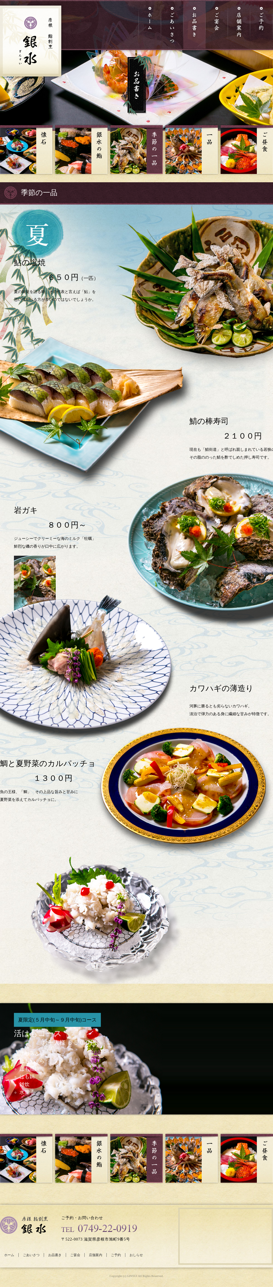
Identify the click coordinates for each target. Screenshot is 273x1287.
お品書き (55, 1255)
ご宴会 (75, 1255)
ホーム (9, 1255)
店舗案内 (95, 1255)
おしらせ (136, 1255)
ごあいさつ (31, 1255)
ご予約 (116, 1255)
